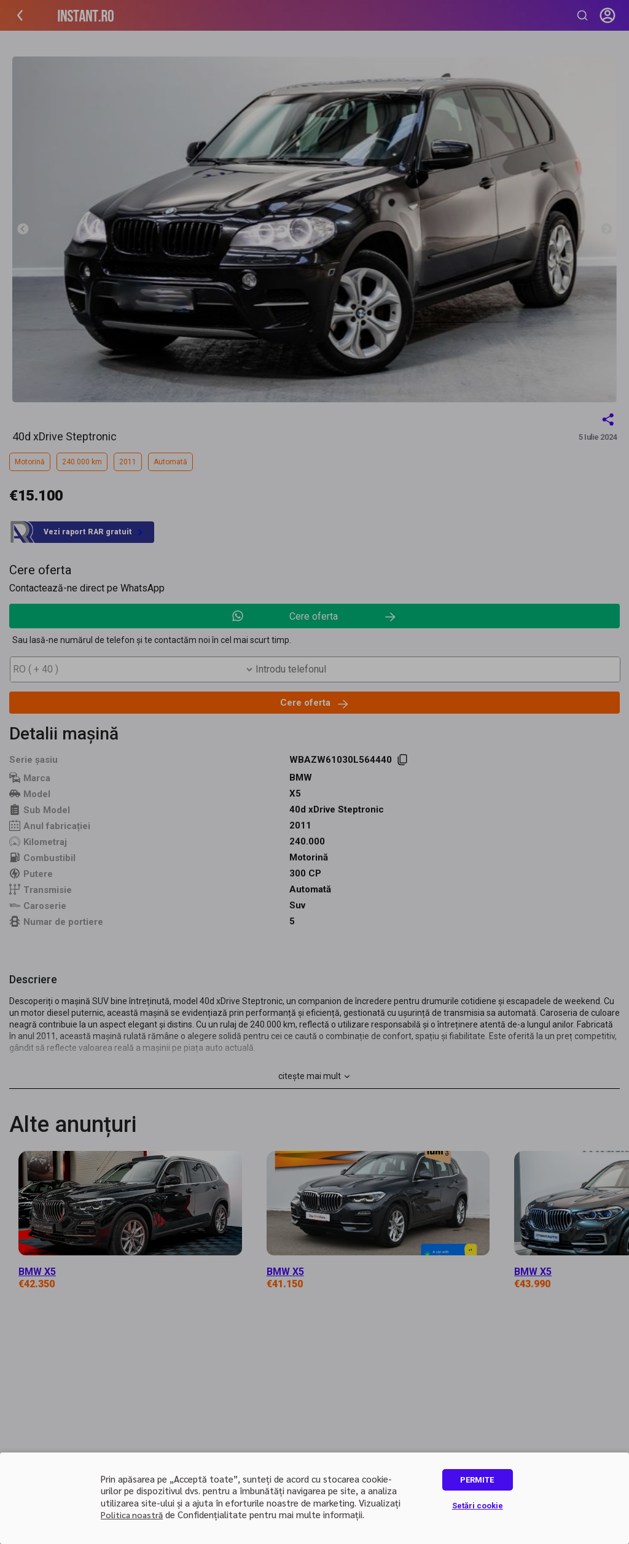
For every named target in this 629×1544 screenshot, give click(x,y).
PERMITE (477, 1479)
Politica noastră (132, 1514)
